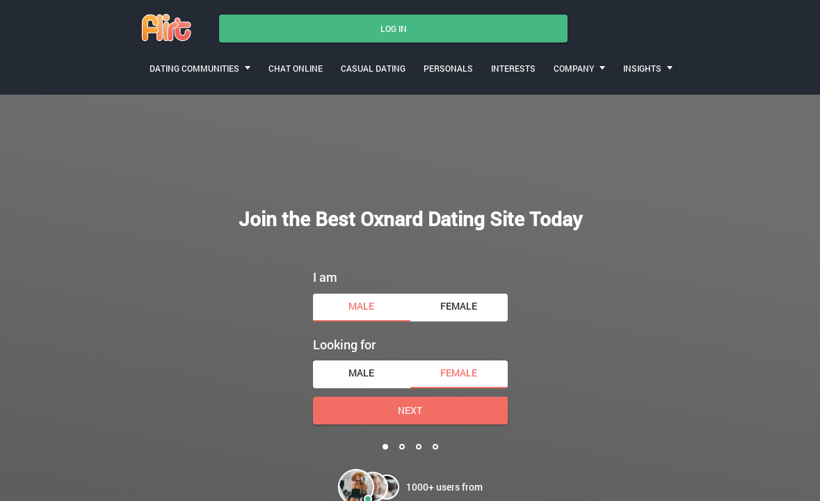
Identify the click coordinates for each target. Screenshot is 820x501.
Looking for (344, 344)
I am (325, 277)
